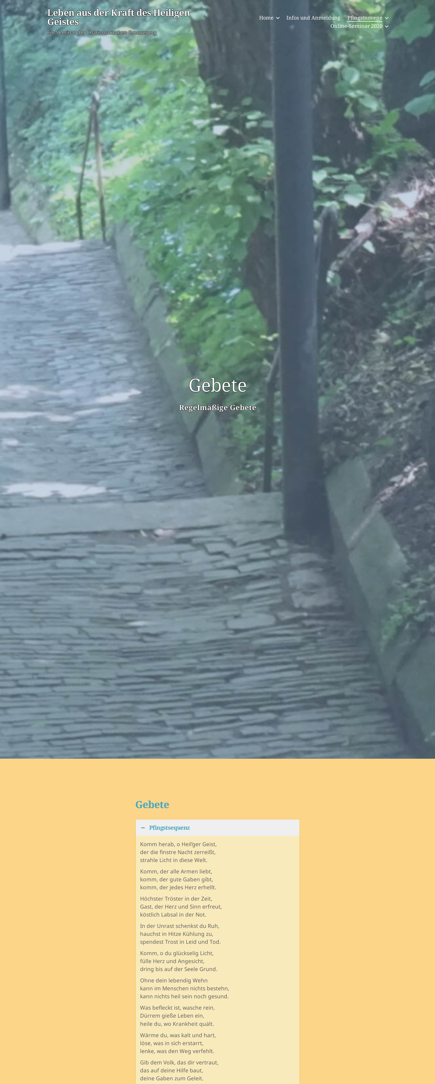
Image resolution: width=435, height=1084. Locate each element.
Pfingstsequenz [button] (165, 828)
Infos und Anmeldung (313, 18)
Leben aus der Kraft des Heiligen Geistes (123, 17)
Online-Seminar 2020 (356, 27)
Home (266, 18)
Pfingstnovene (364, 18)
